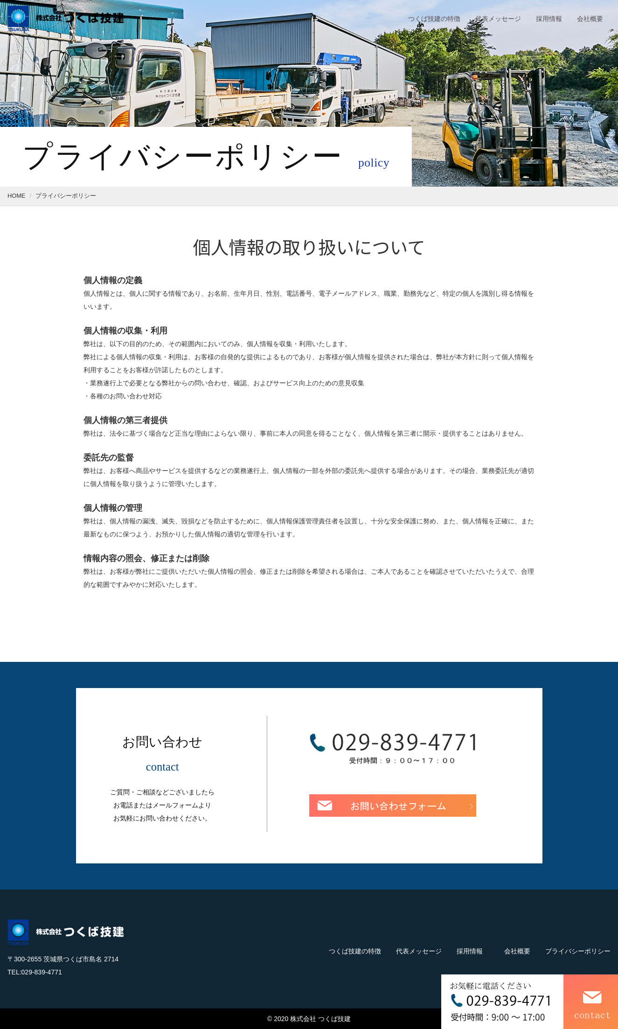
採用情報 (549, 18)
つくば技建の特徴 (434, 18)
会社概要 (590, 18)
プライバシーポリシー (578, 951)
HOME (16, 195)
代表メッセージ (498, 18)
